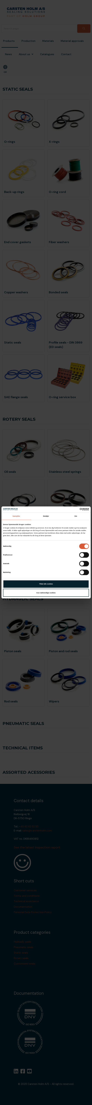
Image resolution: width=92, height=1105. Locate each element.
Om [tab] (75, 516)
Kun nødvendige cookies (46, 593)
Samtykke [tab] (16, 516)
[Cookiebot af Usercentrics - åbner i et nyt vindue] (74, 509)
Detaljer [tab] (46, 516)
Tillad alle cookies (46, 584)
